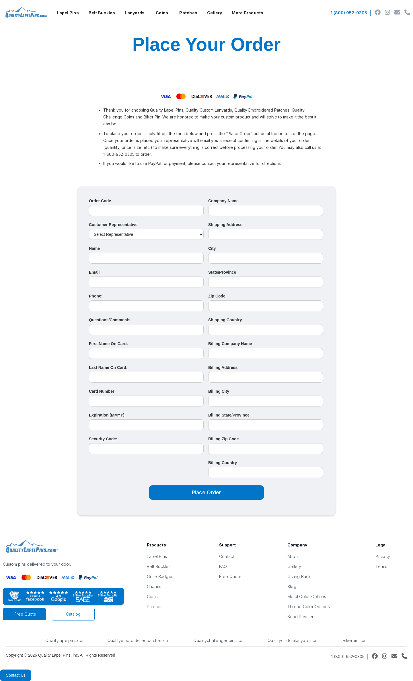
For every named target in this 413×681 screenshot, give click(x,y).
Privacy (382, 556)
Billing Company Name (230, 343)
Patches (188, 12)
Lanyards (135, 12)
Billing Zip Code (223, 439)
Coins (162, 12)
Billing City (218, 391)
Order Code (100, 201)
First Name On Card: (108, 343)
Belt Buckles (102, 12)
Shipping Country (225, 320)
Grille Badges (160, 576)
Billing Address (222, 367)
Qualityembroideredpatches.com (140, 640)
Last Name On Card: (108, 367)
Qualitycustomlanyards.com (294, 640)
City (212, 248)
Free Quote (25, 614)
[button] (68, 13)
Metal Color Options (306, 596)
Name (94, 248)
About (293, 556)
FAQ (223, 566)
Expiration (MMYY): (107, 415)
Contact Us (16, 675)
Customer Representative (113, 224)
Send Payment (301, 616)
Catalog (73, 614)
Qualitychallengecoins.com (219, 640)
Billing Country (222, 462)
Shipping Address (225, 224)
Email (94, 272)
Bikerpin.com (355, 640)
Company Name (223, 201)
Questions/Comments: (110, 320)
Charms (154, 586)
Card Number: (102, 391)
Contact (226, 556)
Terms (381, 566)
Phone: (95, 296)
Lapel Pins (68, 12)
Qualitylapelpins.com (65, 640)
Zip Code (216, 296)
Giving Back (299, 576)
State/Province (222, 272)
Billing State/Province (229, 415)
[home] (26, 13)
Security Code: (103, 439)
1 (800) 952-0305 (349, 12)
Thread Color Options (308, 606)
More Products (247, 12)
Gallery (214, 12)
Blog (291, 586)
